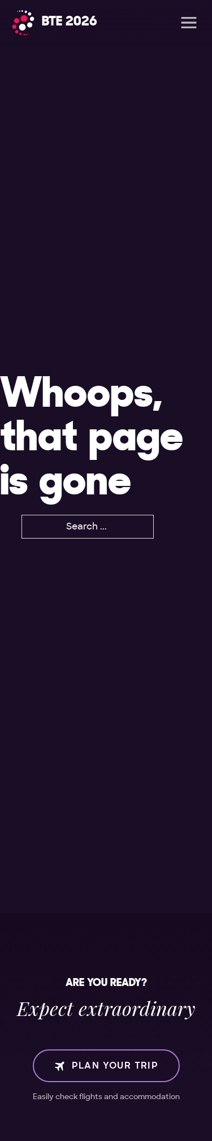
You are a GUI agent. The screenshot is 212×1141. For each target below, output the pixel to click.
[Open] (189, 22)
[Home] (55, 23)
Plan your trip (106, 1066)
